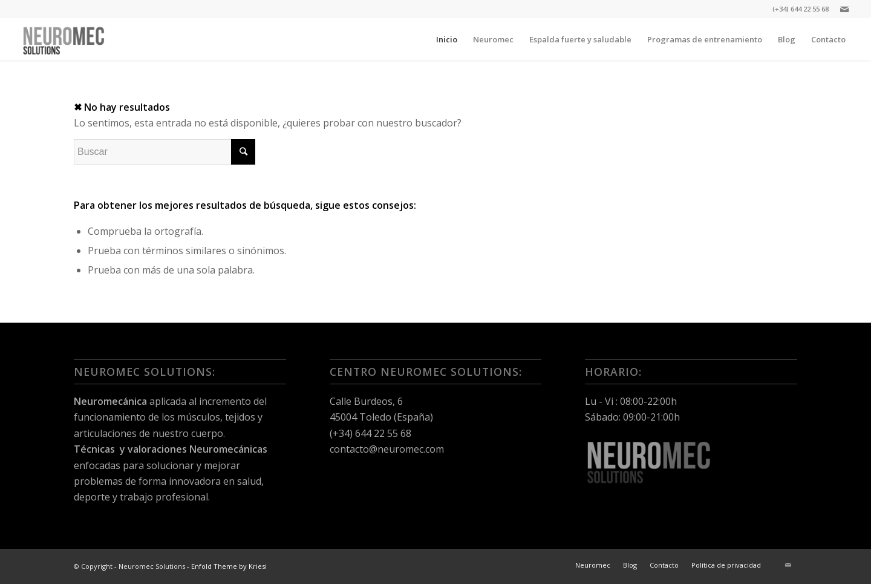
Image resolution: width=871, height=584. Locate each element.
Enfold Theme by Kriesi (229, 566)
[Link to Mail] (844, 9)
